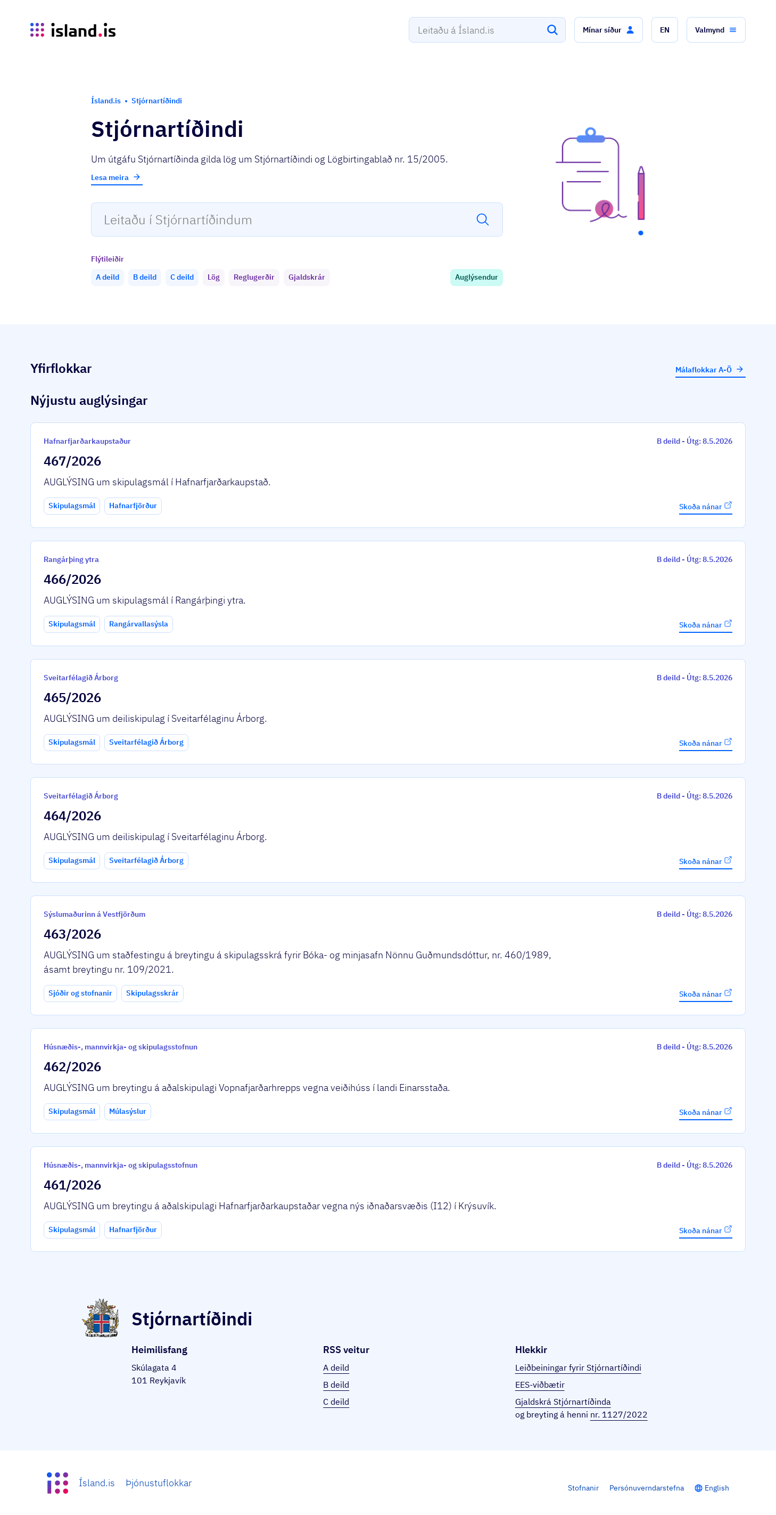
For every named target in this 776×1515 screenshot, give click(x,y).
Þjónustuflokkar (159, 1483)
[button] (608, 30)
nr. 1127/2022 (619, 1414)
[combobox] (487, 30)
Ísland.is (97, 1483)
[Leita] (552, 29)
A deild (336, 1367)
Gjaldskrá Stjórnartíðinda (563, 1401)
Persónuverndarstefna (646, 1488)
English (717, 1488)
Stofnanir (583, 1488)
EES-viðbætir (540, 1384)
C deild (336, 1401)
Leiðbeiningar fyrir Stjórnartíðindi (578, 1367)
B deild (336, 1384)
